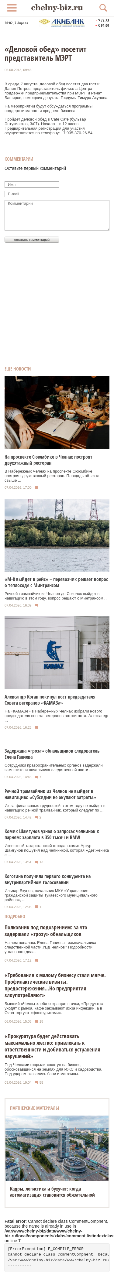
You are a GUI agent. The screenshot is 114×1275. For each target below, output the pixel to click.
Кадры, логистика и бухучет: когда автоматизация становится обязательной (52, 1191)
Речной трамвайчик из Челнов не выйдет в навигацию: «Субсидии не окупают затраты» (50, 794)
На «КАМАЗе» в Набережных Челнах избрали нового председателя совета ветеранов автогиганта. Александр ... (56, 716)
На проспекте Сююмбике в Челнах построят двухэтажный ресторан (48, 459)
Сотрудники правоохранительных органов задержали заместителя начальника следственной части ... (54, 767)
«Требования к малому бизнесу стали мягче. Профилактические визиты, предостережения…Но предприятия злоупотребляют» (55, 985)
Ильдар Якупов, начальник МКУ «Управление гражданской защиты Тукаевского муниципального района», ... (51, 895)
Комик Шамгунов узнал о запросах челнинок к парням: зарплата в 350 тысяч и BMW (52, 834)
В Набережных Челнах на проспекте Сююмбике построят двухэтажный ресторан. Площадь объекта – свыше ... (54, 476)
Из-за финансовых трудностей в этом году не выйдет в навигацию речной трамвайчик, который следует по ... (55, 807)
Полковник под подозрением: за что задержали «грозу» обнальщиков (46, 931)
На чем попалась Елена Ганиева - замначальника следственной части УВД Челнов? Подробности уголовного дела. (50, 947)
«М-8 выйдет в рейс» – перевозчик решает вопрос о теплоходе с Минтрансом (56, 582)
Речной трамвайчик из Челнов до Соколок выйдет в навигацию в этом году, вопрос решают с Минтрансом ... (56, 595)
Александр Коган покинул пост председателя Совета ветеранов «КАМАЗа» (50, 699)
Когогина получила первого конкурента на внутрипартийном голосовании (48, 879)
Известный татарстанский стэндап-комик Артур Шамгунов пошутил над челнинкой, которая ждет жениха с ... (57, 850)
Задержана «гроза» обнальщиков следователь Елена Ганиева (52, 753)
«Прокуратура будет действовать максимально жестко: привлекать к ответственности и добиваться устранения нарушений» (52, 1046)
